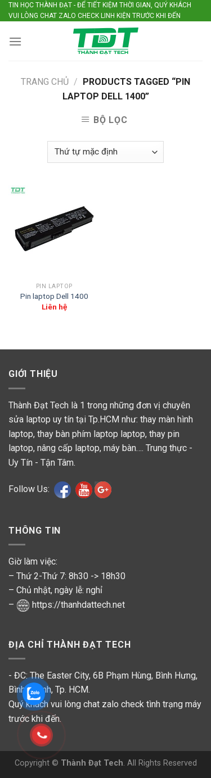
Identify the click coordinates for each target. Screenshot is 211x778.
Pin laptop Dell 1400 (54, 296)
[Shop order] (105, 152)
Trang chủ (45, 81)
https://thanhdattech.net (78, 604)
